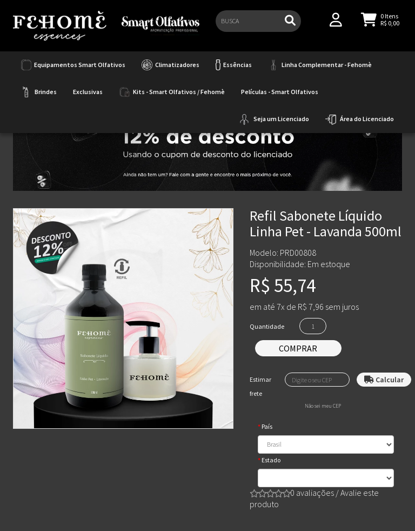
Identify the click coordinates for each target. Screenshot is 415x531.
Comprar (298, 348)
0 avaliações (312, 492)
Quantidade (267, 326)
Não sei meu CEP (323, 406)
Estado (271, 460)
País (267, 426)
